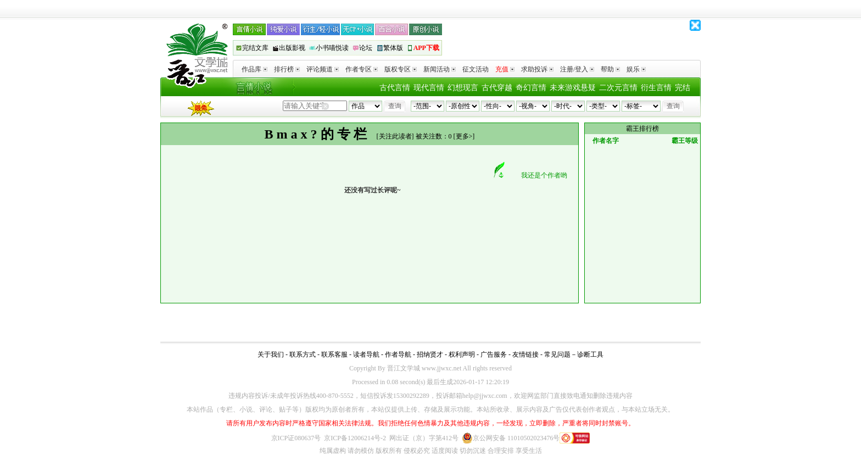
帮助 (610, 69)
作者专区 (361, 69)
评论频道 (322, 69)
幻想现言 (463, 88)
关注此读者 (395, 136)
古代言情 (394, 88)
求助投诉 (537, 69)
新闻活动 (439, 69)
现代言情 (428, 88)
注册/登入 (577, 69)
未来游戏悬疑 (573, 88)
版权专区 (400, 69)
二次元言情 (618, 88)
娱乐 (636, 69)
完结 (682, 88)
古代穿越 (497, 88)
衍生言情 (656, 88)
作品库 (254, 69)
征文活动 (475, 69)
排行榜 (287, 69)
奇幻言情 (531, 88)
